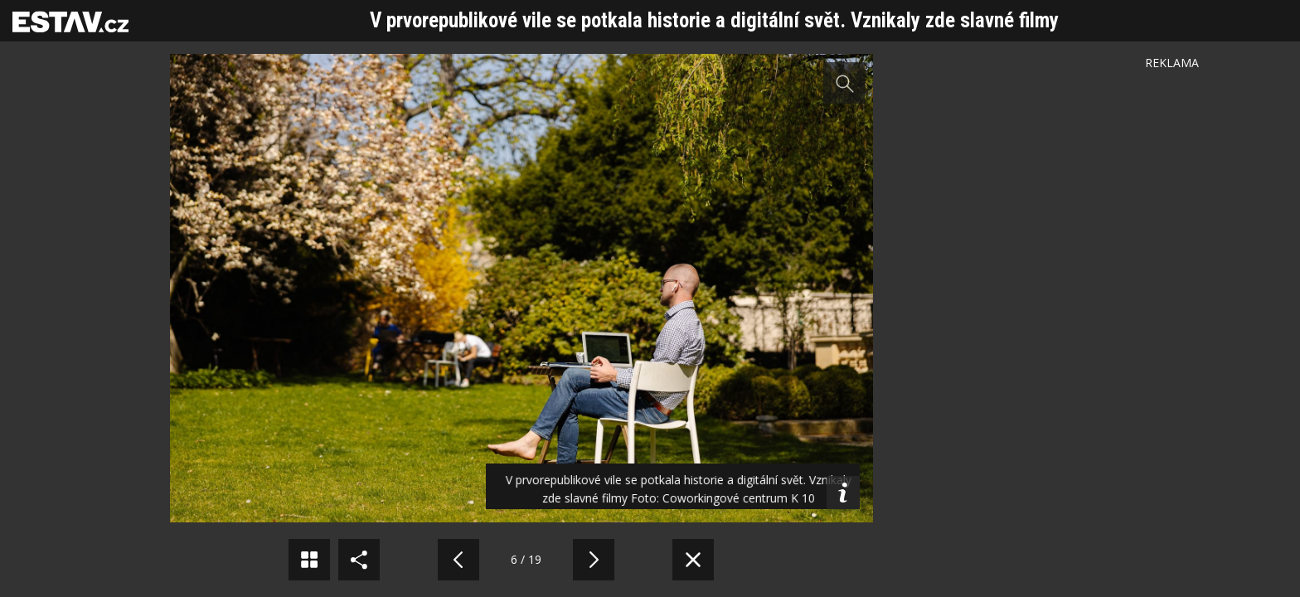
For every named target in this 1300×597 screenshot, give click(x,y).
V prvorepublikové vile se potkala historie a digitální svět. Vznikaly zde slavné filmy (714, 20)
